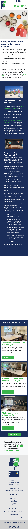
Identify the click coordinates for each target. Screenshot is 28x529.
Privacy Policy (14, 501)
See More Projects (14, 434)
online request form (11, 450)
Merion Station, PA (14, 514)
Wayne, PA (21, 511)
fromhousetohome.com (8, 71)
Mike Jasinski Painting (11, 522)
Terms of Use (14, 503)
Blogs (14, 500)
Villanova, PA (13, 513)
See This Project (8, 357)
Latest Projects (7, 246)
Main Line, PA (7, 511)
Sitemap (14, 504)
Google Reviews (14, 498)
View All (22, 517)
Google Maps (14, 496)
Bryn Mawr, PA (14, 511)
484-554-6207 (19, 6)
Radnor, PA (6, 513)
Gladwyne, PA (20, 513)
